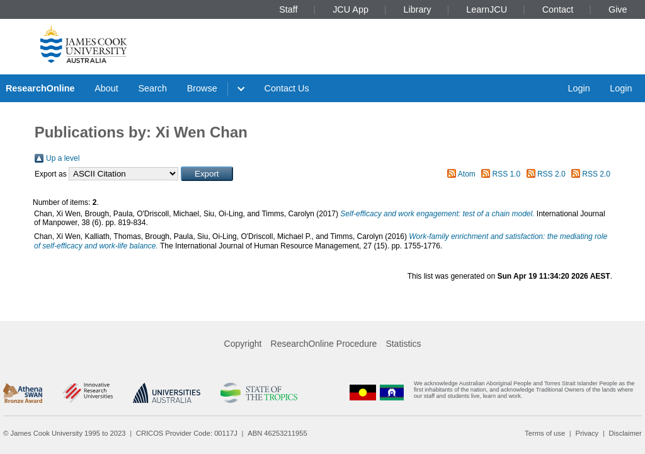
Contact (558, 9)
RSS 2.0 (551, 174)
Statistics (403, 344)
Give (617, 9)
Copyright (243, 344)
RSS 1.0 (507, 174)
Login (579, 88)
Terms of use (545, 433)
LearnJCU (486, 9)
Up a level (62, 158)
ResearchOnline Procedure (324, 344)
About (106, 88)
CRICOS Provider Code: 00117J (186, 433)
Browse (202, 88)
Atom (467, 174)
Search (152, 88)
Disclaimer (625, 433)
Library (417, 9)
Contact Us (287, 88)
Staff (288, 9)
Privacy (586, 433)
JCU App (350, 9)
